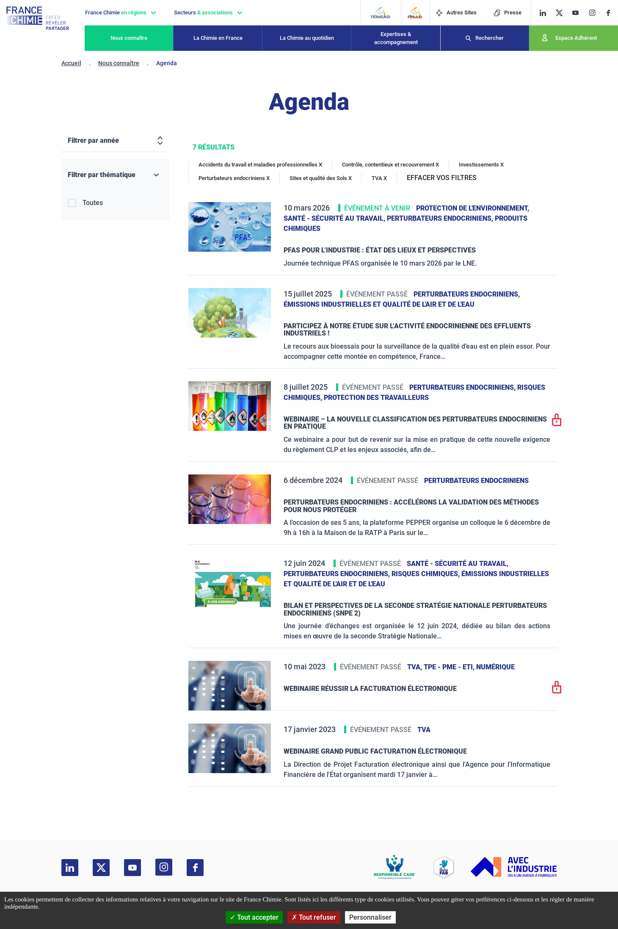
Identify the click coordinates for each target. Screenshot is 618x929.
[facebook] (611, 13)
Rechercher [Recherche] (489, 38)
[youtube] (578, 13)
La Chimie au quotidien (307, 38)
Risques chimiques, (426, 574)
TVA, (415, 667)
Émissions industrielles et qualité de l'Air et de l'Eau (379, 304)
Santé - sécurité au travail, (335, 218)
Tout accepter (254, 917)
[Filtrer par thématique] (115, 175)
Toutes (93, 203)
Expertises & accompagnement (396, 38)
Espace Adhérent (576, 38)
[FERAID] (415, 13)
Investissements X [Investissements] (481, 164)
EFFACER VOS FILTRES (442, 178)
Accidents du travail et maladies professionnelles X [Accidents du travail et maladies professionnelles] (260, 164)
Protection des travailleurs (376, 398)
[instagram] (594, 13)
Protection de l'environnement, (472, 208)
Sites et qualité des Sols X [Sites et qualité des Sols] (321, 178)
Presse (507, 12)
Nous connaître (128, 38)
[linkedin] (542, 13)
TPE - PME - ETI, (450, 667)
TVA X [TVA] (379, 178)
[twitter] (562, 13)
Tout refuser (314, 917)
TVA (423, 730)
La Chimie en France (218, 38)
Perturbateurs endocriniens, (441, 218)
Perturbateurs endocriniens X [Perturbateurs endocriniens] (234, 178)
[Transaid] (380, 13)
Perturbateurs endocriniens (476, 481)
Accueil (71, 63)
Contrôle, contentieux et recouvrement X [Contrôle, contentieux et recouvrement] (390, 164)
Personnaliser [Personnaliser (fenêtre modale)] (370, 917)
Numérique (495, 667)
